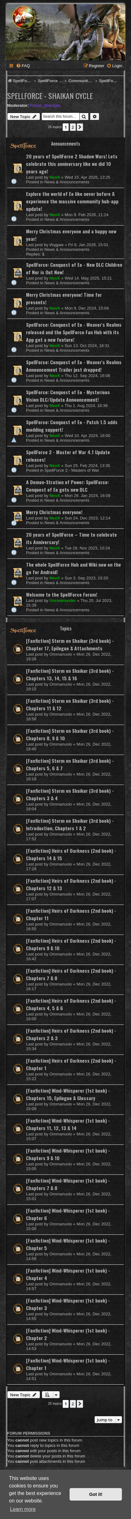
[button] (80, 127)
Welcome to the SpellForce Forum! (61, 594)
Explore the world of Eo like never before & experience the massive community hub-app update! (72, 201)
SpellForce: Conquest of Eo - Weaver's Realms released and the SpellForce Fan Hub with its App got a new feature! (74, 332)
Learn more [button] (23, 1509)
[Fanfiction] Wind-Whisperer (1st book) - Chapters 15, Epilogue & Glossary (68, 1094)
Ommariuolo (61, 654)
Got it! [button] (95, 1494)
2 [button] (73, 127)
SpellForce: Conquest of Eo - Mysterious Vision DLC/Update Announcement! (68, 395)
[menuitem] (23, 65)
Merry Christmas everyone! (54, 512)
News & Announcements (67, 182)
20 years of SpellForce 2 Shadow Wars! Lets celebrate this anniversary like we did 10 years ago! (72, 163)
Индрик (57, 244)
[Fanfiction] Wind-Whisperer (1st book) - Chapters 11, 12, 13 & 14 (68, 1124)
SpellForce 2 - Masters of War (72, 470)
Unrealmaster (63, 600)
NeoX (55, 177)
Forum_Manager (45, 105)
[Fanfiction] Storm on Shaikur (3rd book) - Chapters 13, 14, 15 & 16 (70, 674)
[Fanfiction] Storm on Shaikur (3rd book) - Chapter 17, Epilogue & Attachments (70, 644)
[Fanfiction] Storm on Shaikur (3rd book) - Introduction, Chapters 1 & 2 (70, 824)
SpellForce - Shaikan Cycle (50, 95)
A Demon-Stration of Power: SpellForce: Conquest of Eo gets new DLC (67, 485)
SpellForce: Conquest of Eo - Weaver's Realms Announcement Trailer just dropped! (74, 365)
